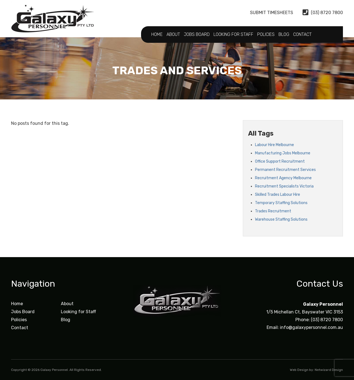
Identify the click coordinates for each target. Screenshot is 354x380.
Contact (302, 34)
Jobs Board (197, 34)
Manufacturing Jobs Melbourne (282, 153)
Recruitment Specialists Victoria (284, 186)
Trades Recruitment (273, 211)
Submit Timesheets (267, 12)
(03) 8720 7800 (323, 12)
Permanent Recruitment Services (285, 169)
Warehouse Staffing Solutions (281, 219)
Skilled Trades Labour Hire (277, 194)
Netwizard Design (329, 370)
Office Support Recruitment (280, 161)
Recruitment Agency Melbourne (283, 178)
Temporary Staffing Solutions (281, 202)
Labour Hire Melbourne (274, 144)
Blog (283, 34)
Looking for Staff (233, 34)
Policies (266, 34)
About (173, 34)
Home (157, 34)
